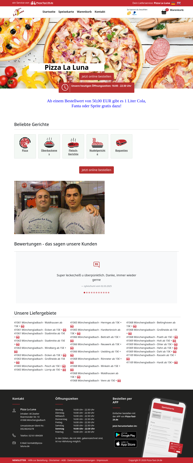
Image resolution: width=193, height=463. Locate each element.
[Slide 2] (87, 292)
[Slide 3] (89, 292)
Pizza (25, 150)
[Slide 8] (101, 292)
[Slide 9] (103, 292)
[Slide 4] (91, 292)
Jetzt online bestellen (96, 76)
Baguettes (121, 150)
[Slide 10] (106, 292)
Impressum (102, 460)
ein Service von (32, 2)
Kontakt (100, 11)
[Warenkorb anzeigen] (163, 12)
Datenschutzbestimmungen (81, 460)
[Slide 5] (94, 292)
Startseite (49, 11)
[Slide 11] (108, 292)
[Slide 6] (96, 292)
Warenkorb (84, 11)
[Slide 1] (84, 292)
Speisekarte (66, 11)
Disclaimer (54, 460)
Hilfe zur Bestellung (37, 460)
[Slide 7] (99, 292)
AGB (63, 460)
